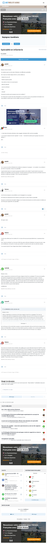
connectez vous (38, 382)
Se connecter (6, 43)
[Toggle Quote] (3, 309)
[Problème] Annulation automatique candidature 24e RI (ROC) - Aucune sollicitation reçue (11, 487)
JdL (5, 495)
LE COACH (34, 494)
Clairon (7, 232)
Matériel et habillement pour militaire (16, 410)
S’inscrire (17, 43)
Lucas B (7, 301)
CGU (29, 519)
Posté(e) (8, 65)
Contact (25, 519)
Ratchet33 (7, 476)
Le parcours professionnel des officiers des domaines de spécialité (20, 421)
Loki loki (7, 268)
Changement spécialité (8, 438)
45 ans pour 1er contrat (11, 493)
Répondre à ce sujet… (8, 389)
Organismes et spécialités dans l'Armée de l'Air (21, 439)
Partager (11, 397)
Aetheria (6, 490)
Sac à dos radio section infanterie (11, 409)
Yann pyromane (35, 481)
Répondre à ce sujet (23, 59)
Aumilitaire (5, 6)
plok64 (4, 53)
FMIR (6, 479)
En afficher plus (35, 499)
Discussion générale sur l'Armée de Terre (16, 417)
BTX (6, 127)
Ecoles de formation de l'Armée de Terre (18, 422)
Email (12, 514)
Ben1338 (6, 480)
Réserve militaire (14, 428)
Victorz (7, 189)
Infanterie (11, 55)
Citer (5, 105)
